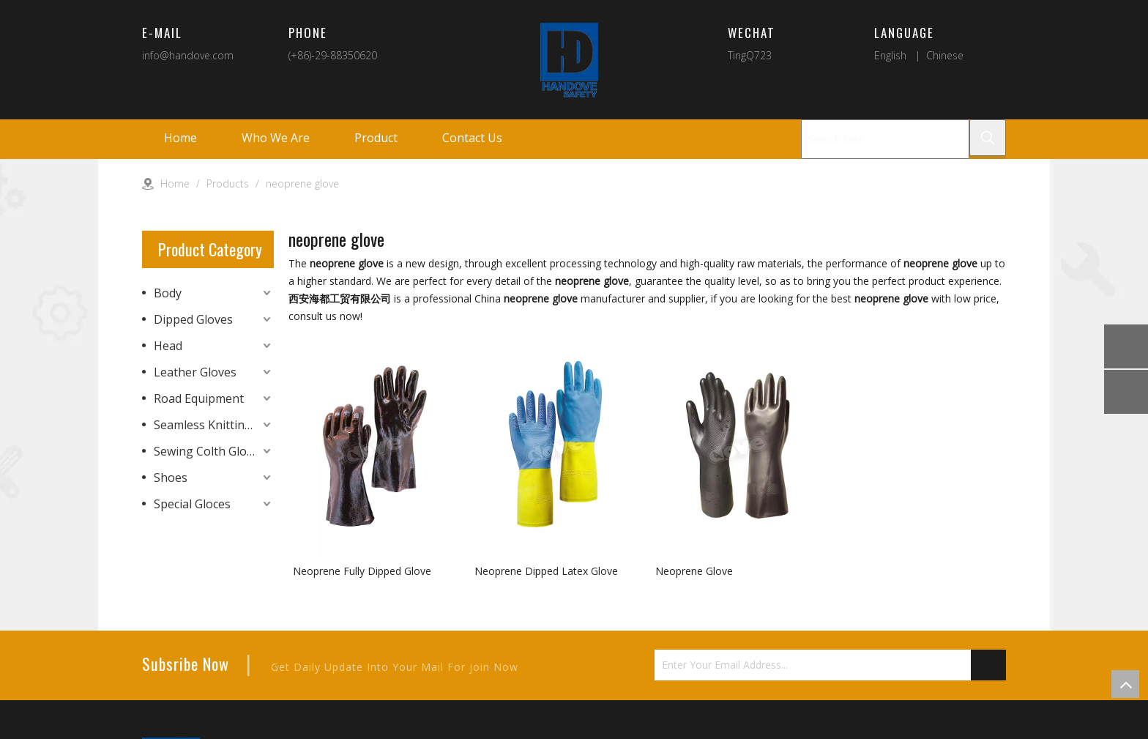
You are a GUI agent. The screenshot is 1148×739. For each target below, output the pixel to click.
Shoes (170, 477)
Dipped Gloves (193, 319)
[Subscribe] (988, 665)
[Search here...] (885, 139)
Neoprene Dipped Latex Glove (546, 571)
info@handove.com (188, 55)
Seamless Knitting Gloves (214, 425)
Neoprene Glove (694, 571)
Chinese (944, 55)
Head (168, 346)
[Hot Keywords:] (987, 137)
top (1125, 684)
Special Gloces (192, 504)
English (890, 55)
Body (168, 293)
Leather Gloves (195, 372)
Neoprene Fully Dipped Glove (362, 571)
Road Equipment (199, 398)
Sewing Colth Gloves (209, 451)
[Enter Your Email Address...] (813, 665)
